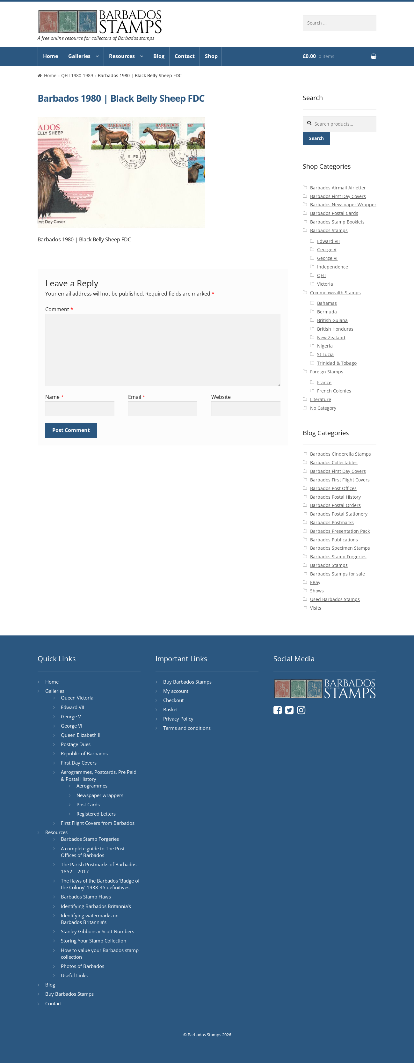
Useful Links (74, 975)
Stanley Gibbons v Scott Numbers (97, 931)
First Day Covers (79, 762)
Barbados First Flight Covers (340, 480)
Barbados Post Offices (333, 488)
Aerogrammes (91, 785)
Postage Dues (76, 744)
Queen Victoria (77, 697)
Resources (122, 56)
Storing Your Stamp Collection (93, 940)
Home (50, 56)
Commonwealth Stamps (335, 293)
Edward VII (328, 241)
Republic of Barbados (84, 753)
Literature (320, 399)
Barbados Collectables (334, 462)
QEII (321, 275)
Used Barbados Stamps (335, 599)
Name (54, 396)
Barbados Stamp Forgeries (338, 556)
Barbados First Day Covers (338, 196)
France (324, 382)
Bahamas (327, 303)
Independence (332, 267)
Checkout (173, 700)
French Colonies (334, 391)
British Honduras (335, 329)
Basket (170, 709)
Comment (59, 309)
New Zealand (331, 337)
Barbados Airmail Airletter (338, 188)
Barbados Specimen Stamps (340, 548)
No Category (323, 408)
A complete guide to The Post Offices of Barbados (93, 852)
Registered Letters (96, 813)
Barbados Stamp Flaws (86, 896)
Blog (158, 56)
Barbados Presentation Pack (340, 531)
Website (221, 396)
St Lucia (325, 354)
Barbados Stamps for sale (337, 574)
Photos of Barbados (82, 966)
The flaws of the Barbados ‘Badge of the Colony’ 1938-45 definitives (100, 884)
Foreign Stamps (326, 372)
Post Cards (88, 804)
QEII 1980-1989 (77, 75)
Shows (317, 591)
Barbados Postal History (335, 497)
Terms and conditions (187, 728)
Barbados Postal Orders (335, 505)
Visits (315, 608)
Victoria (325, 284)
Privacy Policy (178, 718)
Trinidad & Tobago (337, 363)
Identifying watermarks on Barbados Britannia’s (90, 919)
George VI (327, 258)
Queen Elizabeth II (80, 735)
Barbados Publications (334, 540)
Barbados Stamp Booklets (337, 222)
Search (316, 138)
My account (175, 691)
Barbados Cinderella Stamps (340, 454)
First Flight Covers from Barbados (97, 823)
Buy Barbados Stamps (69, 994)
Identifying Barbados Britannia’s (96, 906)
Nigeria (325, 346)
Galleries (79, 56)
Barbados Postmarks (332, 522)
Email (136, 396)
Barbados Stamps (329, 230)
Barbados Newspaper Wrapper (343, 205)
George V (326, 249)
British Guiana (332, 320)
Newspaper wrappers (99, 795)
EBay (315, 582)
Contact (185, 56)
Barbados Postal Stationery (338, 514)
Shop (211, 56)
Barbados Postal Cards (334, 213)
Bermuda (327, 312)
